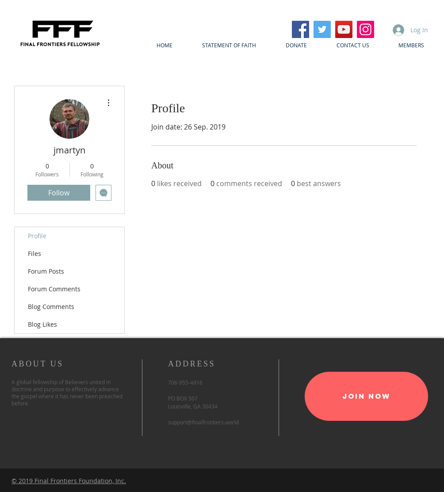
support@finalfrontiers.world (203, 422)
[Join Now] (366, 396)
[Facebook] (300, 29)
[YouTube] (343, 29)
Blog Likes (42, 324)
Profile (37, 236)
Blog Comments (51, 306)
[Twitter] (322, 29)
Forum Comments (54, 289)
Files (34, 253)
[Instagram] (365, 29)
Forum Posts (46, 271)
